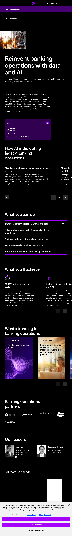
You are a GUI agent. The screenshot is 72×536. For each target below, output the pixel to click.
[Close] (69, 505)
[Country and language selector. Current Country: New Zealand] (58, 3)
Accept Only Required (36, 524)
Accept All (35, 519)
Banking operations (12, 9)
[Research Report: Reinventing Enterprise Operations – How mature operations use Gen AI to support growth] (51, 358)
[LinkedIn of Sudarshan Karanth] (48, 456)
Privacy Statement (45, 515)
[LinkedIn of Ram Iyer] (16, 457)
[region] (36, 519)
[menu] (5, 3)
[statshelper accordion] (47, 123)
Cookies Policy (31, 515)
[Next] (64, 311)
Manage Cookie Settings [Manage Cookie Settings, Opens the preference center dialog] (36, 530)
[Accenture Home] (34, 3)
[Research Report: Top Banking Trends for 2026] (19, 358)
